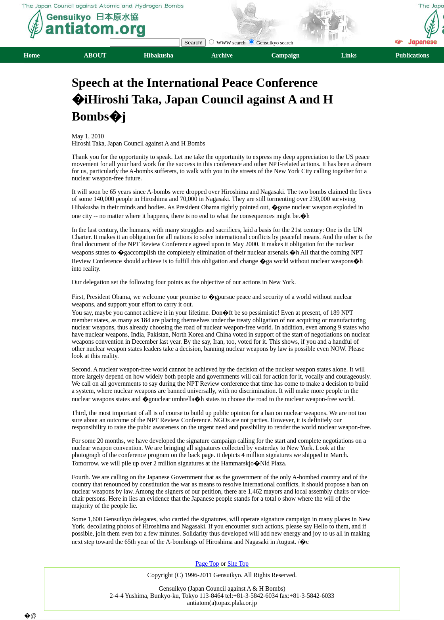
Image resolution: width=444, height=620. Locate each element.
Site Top (238, 563)
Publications (412, 55)
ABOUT (95, 55)
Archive (222, 55)
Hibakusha (159, 55)
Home (32, 55)
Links (348, 55)
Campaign (285, 55)
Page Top (207, 563)
